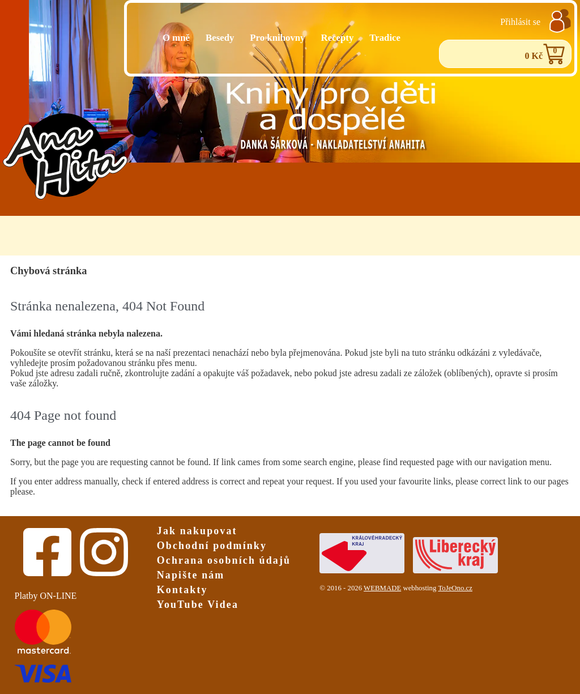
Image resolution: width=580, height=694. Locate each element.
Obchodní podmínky (212, 545)
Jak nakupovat (197, 531)
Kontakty (182, 589)
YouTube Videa (197, 604)
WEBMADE (382, 588)
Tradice (384, 37)
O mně (176, 37)
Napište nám (191, 575)
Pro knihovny (277, 37)
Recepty (337, 37)
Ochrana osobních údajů (224, 560)
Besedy (220, 37)
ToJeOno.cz (455, 588)
